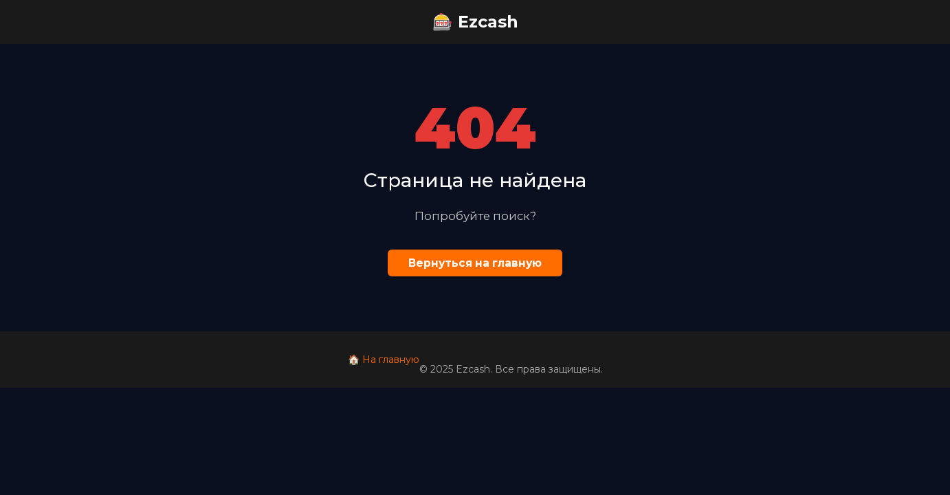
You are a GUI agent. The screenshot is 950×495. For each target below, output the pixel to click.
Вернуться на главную (475, 263)
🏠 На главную (383, 359)
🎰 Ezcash (475, 22)
